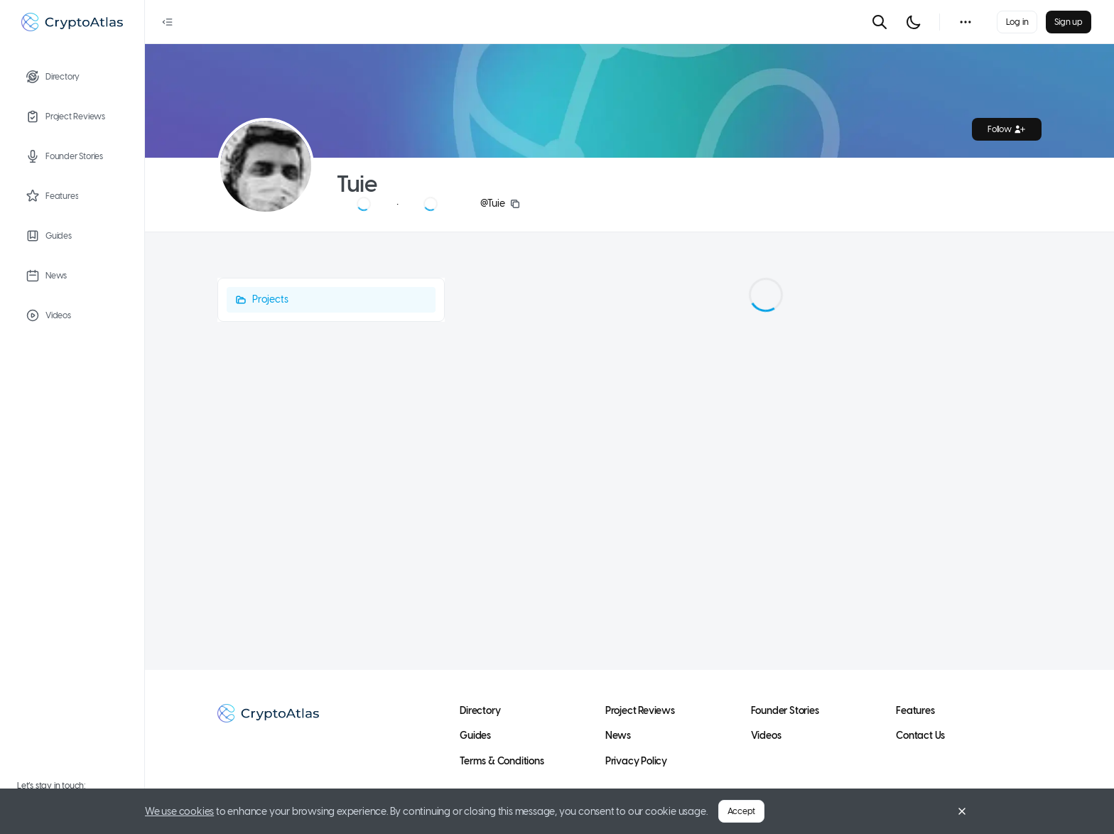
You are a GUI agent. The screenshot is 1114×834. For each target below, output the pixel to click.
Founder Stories (785, 711)
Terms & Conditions (502, 761)
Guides (475, 736)
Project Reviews (640, 711)
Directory (480, 711)
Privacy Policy (636, 761)
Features (915, 711)
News (618, 736)
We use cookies (179, 812)
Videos (766, 736)
